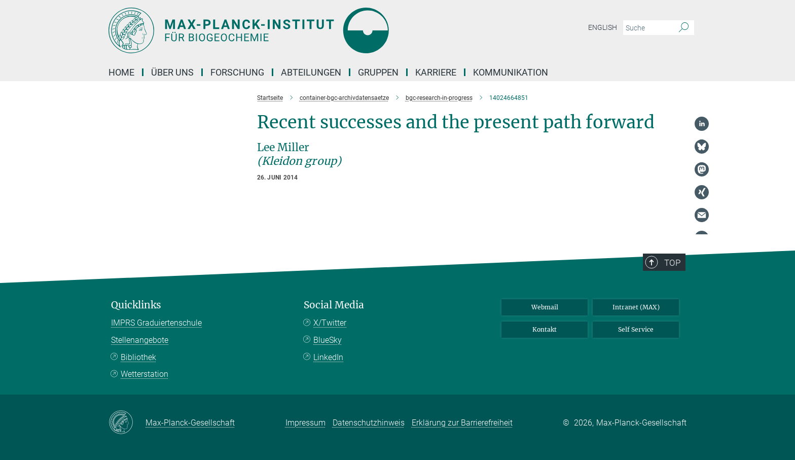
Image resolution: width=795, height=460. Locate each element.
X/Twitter (329, 323)
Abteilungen (311, 72)
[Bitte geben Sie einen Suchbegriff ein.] (647, 27)
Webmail (544, 307)
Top (672, 263)
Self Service (636, 329)
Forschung (237, 72)
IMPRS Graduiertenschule (156, 323)
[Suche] (683, 28)
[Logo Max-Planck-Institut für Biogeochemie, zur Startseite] (299, 30)
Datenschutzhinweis (369, 423)
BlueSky (327, 340)
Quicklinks (136, 305)
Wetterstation (144, 374)
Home (121, 72)
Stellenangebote (139, 340)
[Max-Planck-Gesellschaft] (127, 423)
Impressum (305, 423)
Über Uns (172, 72)
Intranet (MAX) (636, 307)
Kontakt (544, 329)
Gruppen (378, 72)
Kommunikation (510, 72)
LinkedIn (328, 357)
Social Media (334, 305)
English (602, 27)
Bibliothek (138, 357)
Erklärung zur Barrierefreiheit (462, 423)
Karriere (435, 72)
